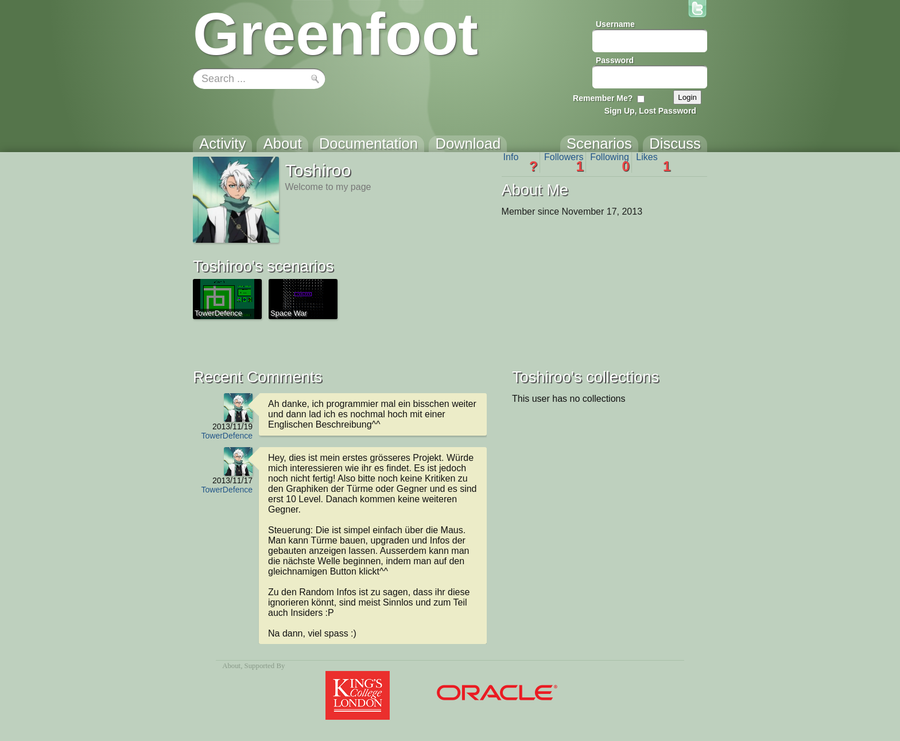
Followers (564, 162)
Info (520, 162)
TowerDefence (227, 435)
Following (610, 162)
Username (615, 24)
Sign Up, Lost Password (650, 110)
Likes (653, 162)
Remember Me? (603, 98)
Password (615, 60)
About (231, 666)
